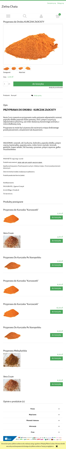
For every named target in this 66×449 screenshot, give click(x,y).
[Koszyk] (58, 16)
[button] (8, 16)
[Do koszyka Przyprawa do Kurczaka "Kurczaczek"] (56, 217)
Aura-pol (13, 95)
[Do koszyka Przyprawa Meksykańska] (56, 358)
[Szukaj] (25, 16)
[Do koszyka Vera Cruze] (56, 241)
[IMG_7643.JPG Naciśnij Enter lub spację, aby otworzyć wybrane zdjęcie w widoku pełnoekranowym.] (33, 45)
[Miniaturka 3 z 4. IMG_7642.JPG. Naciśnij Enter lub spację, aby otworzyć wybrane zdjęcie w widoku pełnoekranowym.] (20, 68)
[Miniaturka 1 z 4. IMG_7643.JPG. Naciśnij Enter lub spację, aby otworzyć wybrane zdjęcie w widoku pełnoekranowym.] (6, 68)
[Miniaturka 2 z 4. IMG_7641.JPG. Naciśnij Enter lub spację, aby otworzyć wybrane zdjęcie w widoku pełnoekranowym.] (13, 68)
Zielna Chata (10, 6)
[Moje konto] (41, 16)
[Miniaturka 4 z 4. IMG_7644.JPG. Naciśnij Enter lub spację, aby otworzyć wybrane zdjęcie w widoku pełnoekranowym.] (27, 68)
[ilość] (5, 84)
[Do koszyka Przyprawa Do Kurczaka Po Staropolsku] (56, 265)
